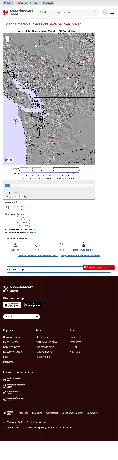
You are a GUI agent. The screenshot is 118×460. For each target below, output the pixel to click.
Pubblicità (23, 412)
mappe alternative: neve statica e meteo (80, 255)
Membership (42, 337)
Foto (5, 356)
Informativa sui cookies (61, 427)
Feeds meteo (43, 356)
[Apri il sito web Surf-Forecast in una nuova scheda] (8, 3)
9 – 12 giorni (21, 222)
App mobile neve (45, 346)
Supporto (37, 412)
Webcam (15, 250)
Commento (93, 412)
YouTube (75, 351)
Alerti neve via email (47, 341)
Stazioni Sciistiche (13, 337)
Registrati (31, 232)
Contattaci (52, 412)
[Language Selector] (21, 316)
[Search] (95, 12)
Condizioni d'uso (11, 427)
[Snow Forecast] (18, 12)
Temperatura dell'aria (83, 250)
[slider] (7, 185)
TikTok (73, 346)
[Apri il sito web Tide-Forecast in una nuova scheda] (35, 3)
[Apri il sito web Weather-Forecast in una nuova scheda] (48, 3)
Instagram (75, 341)
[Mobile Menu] (112, 12)
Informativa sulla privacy (34, 427)
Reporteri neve (44, 351)
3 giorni (21, 206)
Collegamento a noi (72, 412)
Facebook (75, 337)
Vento (38, 250)
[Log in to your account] (105, 12)
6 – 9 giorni (21, 219)
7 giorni (21, 209)
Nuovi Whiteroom (13, 351)
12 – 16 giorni (22, 225)
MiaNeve (8, 361)
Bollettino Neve (11, 346)
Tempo (60, 250)
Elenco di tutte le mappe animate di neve (38, 255)
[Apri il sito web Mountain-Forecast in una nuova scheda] (22, 3)
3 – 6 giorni (21, 217)
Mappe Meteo (11, 341)
